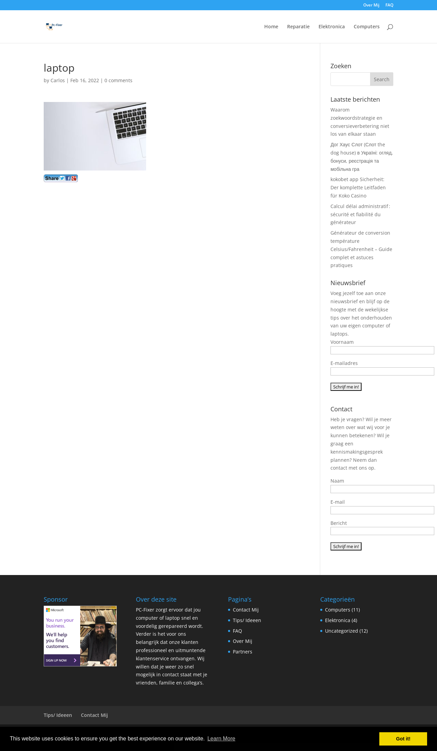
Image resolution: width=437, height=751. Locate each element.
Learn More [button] (221, 738)
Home (271, 27)
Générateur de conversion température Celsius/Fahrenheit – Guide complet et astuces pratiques (361, 249)
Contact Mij (246, 609)
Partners (242, 651)
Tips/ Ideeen (247, 620)
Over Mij (371, 5)
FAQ (389, 5)
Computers (367, 27)
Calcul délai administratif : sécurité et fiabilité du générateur (360, 214)
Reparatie (298, 27)
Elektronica (332, 27)
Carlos (58, 80)
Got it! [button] (403, 738)
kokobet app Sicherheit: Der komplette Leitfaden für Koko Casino (358, 187)
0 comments (118, 80)
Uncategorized (341, 631)
